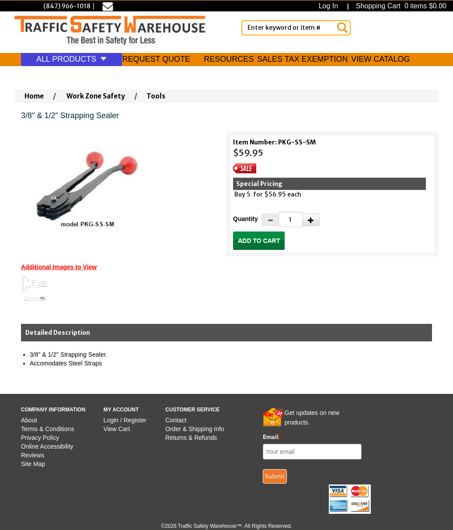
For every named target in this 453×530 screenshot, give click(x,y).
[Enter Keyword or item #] (296, 27)
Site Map (33, 463)
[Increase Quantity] (311, 220)
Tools (155, 96)
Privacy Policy (40, 437)
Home (34, 96)
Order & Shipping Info (194, 428)
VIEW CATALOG (380, 59)
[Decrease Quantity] (270, 220)
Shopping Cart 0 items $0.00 (400, 6)
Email (272, 437)
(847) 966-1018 (67, 6)
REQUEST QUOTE (156, 59)
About (29, 420)
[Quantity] (291, 219)
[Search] (342, 27)
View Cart (117, 428)
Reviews (32, 455)
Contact (175, 420)
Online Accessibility (47, 446)
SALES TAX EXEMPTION (302, 59)
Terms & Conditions (47, 428)
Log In (330, 6)
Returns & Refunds (191, 437)
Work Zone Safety (95, 96)
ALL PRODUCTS (71, 59)
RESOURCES (229, 59)
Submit (275, 476)
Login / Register (125, 420)
